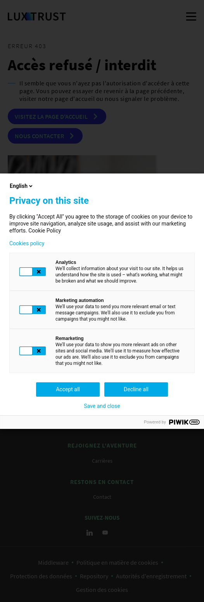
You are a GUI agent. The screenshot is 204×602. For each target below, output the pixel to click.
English (22, 186)
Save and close (102, 406)
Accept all (68, 389)
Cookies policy (26, 243)
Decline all (136, 389)
